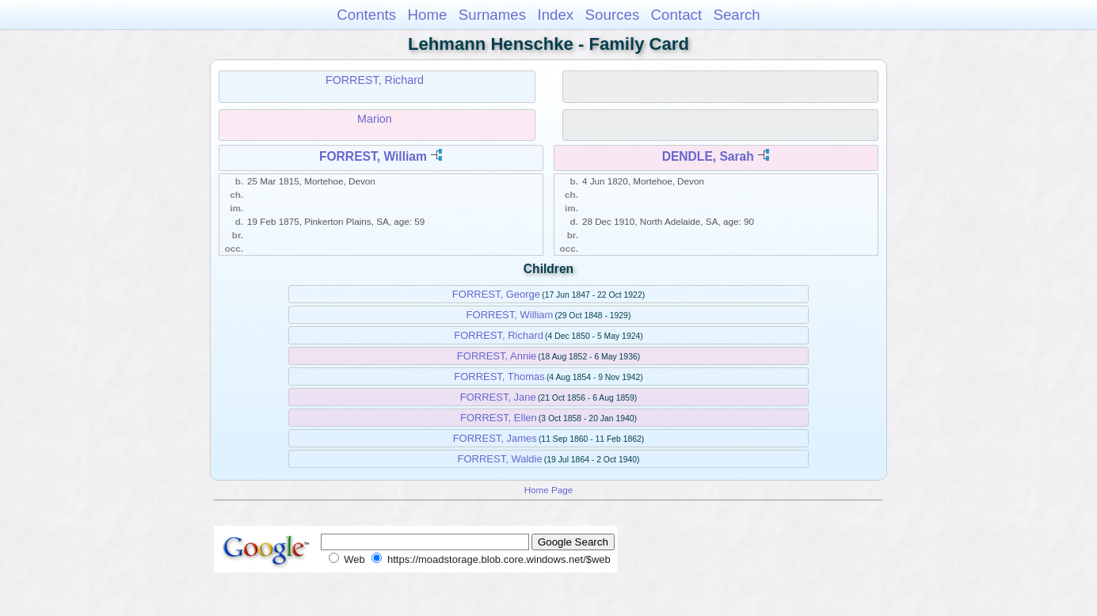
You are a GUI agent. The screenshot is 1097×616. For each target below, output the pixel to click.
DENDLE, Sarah (708, 156)
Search (736, 14)
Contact (677, 14)
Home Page (548, 490)
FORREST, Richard (375, 80)
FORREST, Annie (496, 356)
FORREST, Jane (498, 397)
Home (427, 14)
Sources (612, 14)
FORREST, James (495, 438)
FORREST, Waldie (500, 459)
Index (555, 14)
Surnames (492, 14)
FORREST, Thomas (499, 376)
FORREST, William (373, 156)
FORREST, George (496, 294)
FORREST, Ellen (498, 418)
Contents (366, 14)
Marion (374, 118)
